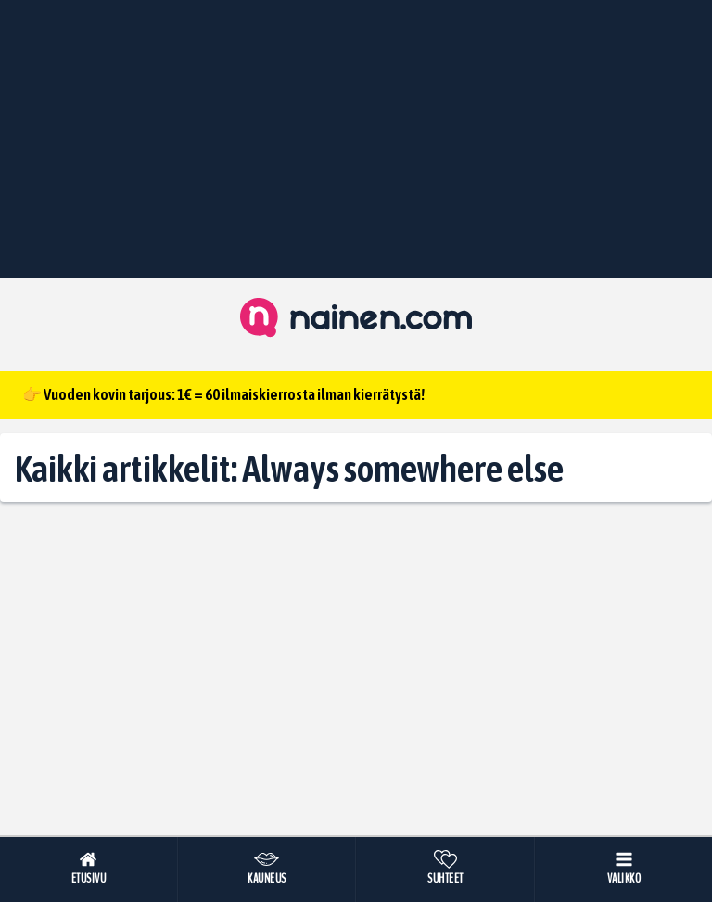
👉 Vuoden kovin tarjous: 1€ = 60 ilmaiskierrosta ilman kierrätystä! (223, 394)
